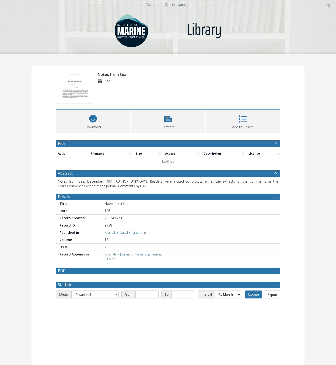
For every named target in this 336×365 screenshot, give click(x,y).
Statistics (66, 284)
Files (62, 143)
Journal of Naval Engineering (125, 232)
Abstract (65, 173)
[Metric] (95, 294)
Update (253, 294)
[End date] (183, 294)
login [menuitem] (329, 4)
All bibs (110, 259)
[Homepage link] (168, 29)
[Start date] (147, 294)
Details (64, 196)
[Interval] (228, 294)
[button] (168, 121)
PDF (61, 270)
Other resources (177, 4)
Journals (110, 254)
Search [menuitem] (152, 4)
